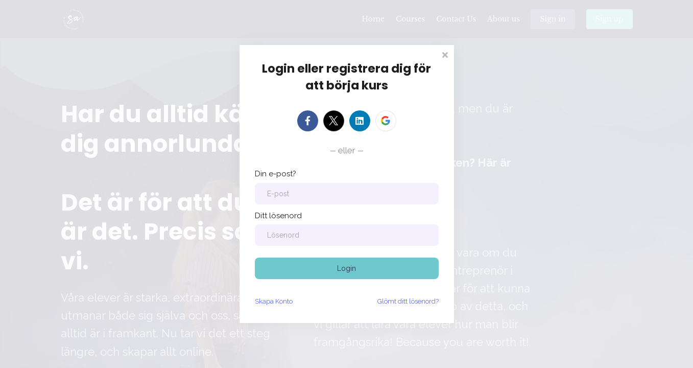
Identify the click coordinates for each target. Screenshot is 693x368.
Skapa (274, 301)
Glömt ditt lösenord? (408, 301)
